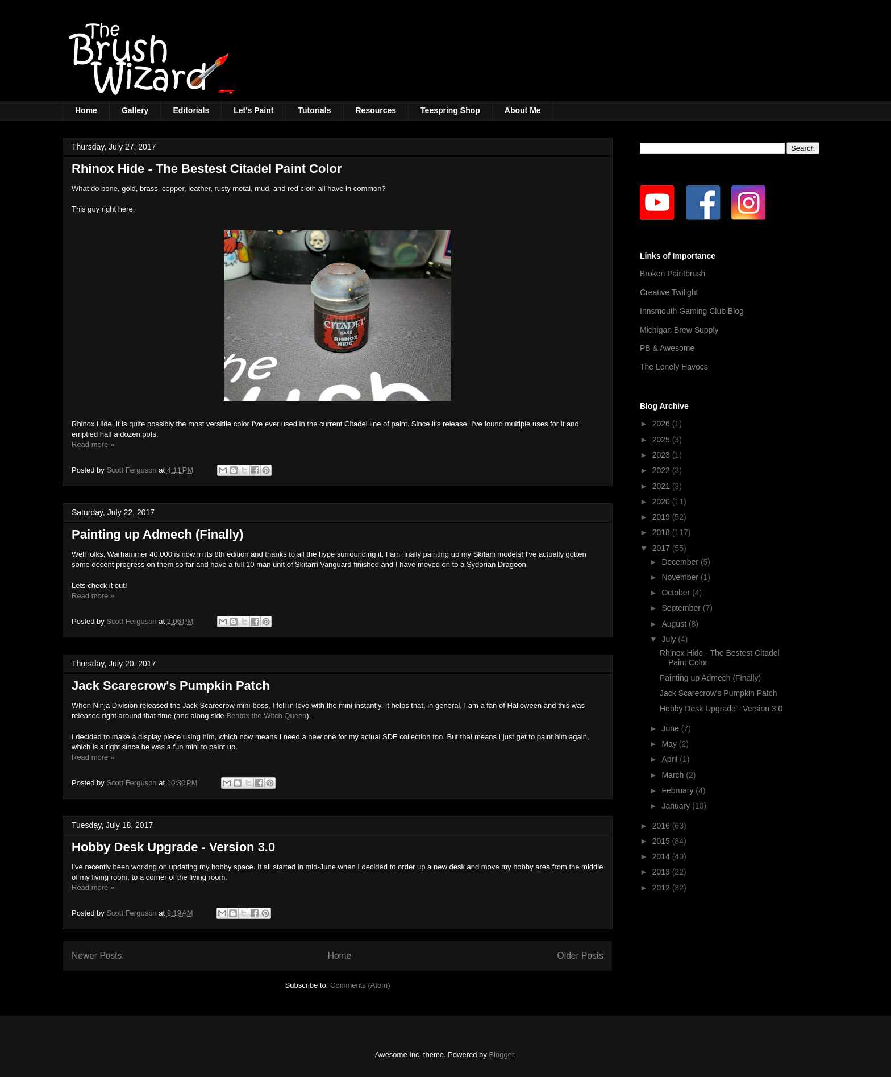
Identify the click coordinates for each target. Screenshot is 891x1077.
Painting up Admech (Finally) (157, 534)
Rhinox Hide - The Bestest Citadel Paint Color (207, 168)
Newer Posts (97, 955)
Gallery (135, 110)
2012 (662, 887)
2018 (662, 532)
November (680, 577)
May (669, 743)
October (676, 592)
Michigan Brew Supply (679, 329)
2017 (662, 548)
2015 (662, 841)
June (671, 728)
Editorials (191, 110)
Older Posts (580, 955)
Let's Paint (253, 110)
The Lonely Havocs (674, 366)
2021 (662, 486)
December (680, 561)
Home (86, 110)
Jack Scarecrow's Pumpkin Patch (171, 685)
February (678, 790)
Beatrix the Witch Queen (265, 715)
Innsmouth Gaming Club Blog (692, 311)
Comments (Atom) (360, 985)
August (674, 623)
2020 (662, 501)
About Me (523, 110)
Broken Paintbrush (672, 273)
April (670, 759)
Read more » (93, 444)
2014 (662, 856)
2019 (662, 516)
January (676, 805)
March (673, 775)
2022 (662, 470)
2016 (662, 825)
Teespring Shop (450, 110)
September (681, 607)
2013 (662, 871)
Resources (376, 110)
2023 (662, 454)
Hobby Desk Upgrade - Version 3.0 (173, 847)
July (669, 639)
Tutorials (314, 110)
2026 (662, 423)
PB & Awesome (667, 348)
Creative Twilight (669, 292)
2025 (662, 439)
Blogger (501, 1054)
